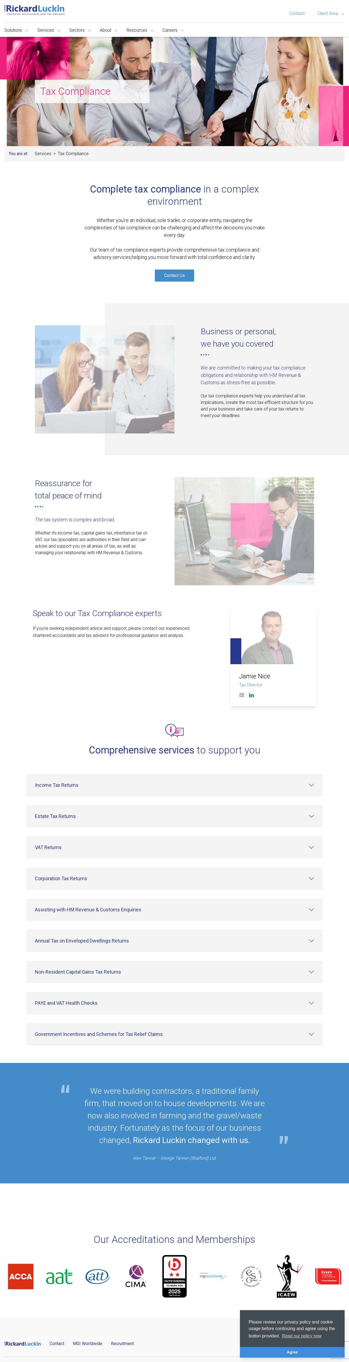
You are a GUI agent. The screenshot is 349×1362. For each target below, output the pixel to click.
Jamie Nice (254, 676)
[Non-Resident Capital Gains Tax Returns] (174, 972)
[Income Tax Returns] (174, 785)
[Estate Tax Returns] (174, 816)
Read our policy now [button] (301, 1336)
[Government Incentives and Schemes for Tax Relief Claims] (174, 1034)
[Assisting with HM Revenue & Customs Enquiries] (174, 910)
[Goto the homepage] (34, 10)
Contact (297, 13)
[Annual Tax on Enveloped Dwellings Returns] (174, 941)
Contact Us (174, 275)
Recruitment (122, 1343)
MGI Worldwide (87, 1343)
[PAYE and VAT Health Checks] (174, 1003)
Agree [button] (292, 1352)
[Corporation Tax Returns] (174, 878)
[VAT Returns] (174, 847)
